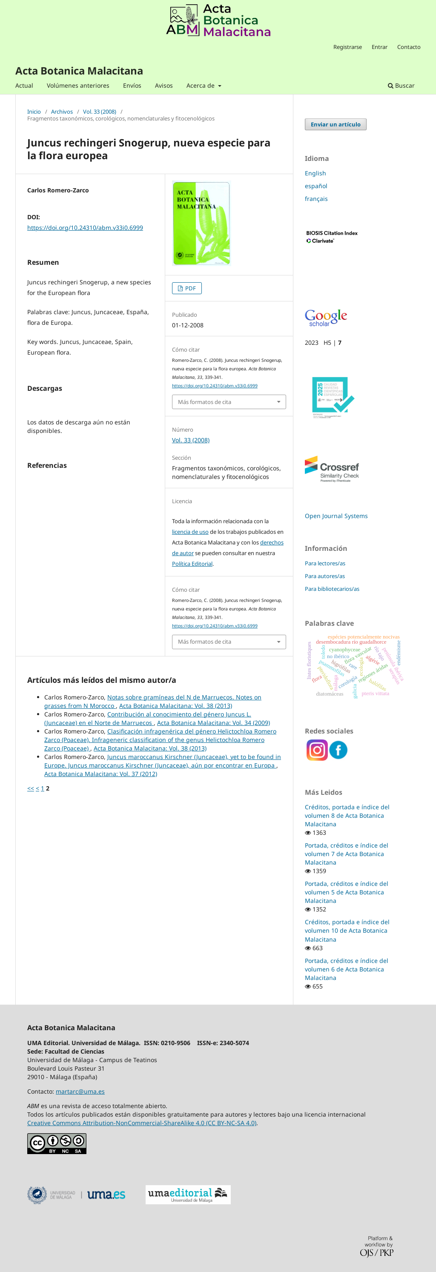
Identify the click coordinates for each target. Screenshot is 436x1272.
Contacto (409, 47)
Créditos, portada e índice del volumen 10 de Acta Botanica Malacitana (347, 930)
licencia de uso (190, 532)
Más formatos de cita (204, 402)
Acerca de (201, 85)
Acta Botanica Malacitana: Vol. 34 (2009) (213, 723)
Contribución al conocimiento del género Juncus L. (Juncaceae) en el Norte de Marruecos (147, 718)
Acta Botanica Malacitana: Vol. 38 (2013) (175, 706)
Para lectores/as (325, 563)
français (316, 199)
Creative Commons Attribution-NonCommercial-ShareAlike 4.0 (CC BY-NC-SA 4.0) (141, 1123)
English (315, 173)
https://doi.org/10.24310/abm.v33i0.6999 (85, 227)
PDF (190, 288)
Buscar (401, 85)
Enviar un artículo (336, 124)
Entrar (379, 47)
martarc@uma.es (80, 1091)
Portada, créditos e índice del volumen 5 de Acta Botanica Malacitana (346, 892)
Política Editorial (192, 563)
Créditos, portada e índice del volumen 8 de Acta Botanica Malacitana (347, 815)
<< (30, 788)
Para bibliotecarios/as (332, 589)
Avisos (164, 85)
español (316, 186)
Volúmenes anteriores (78, 85)
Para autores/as (325, 576)
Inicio (34, 112)
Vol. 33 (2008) (99, 112)
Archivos (62, 112)
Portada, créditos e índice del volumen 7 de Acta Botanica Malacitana (346, 853)
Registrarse (347, 47)
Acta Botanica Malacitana (79, 70)
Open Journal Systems (336, 516)
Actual (24, 85)
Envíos (132, 85)
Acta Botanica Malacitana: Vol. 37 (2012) (100, 774)
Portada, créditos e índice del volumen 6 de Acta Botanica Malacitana (346, 969)
